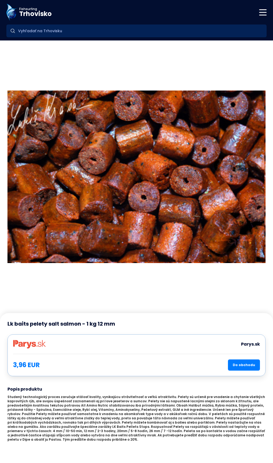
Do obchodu (244, 365)
